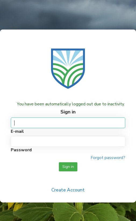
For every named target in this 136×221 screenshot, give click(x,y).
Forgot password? (108, 158)
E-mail (17, 131)
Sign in (68, 166)
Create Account (68, 190)
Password (21, 150)
